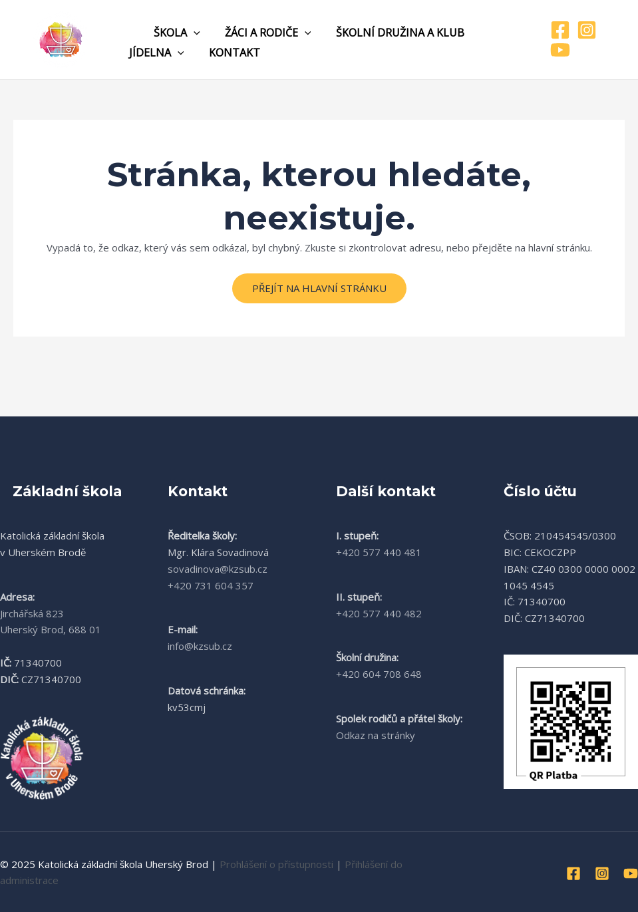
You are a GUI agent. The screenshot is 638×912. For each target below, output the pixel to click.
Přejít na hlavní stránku (319, 288)
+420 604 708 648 (379, 674)
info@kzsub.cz (200, 646)
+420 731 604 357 (210, 585)
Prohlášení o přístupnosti (276, 864)
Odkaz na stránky (375, 735)
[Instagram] (584, 30)
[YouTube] (557, 50)
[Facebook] (557, 30)
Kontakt (229, 52)
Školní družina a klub (387, 32)
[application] (188, 33)
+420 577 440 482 (379, 613)
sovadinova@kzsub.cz (217, 568)
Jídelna (154, 53)
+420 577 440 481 (379, 552)
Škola (171, 33)
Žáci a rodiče (259, 33)
